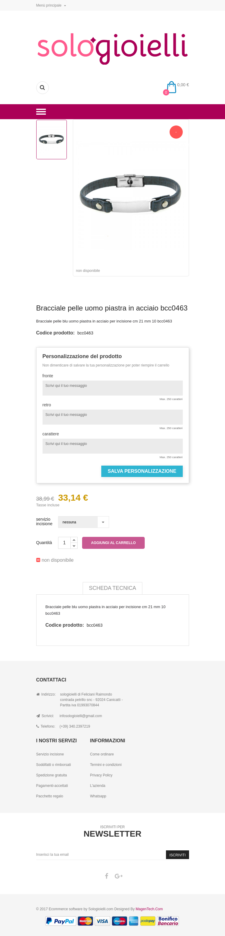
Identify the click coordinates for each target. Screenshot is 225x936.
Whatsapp (98, 796)
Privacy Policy (101, 775)
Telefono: (45, 726)
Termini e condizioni (105, 765)
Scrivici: (45, 716)
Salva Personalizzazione (142, 471)
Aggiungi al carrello (113, 543)
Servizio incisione (50, 754)
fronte (48, 376)
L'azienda (97, 786)
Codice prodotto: (55, 333)
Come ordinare (102, 754)
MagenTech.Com (149, 909)
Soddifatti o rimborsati (53, 765)
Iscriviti (177, 855)
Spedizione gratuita (51, 775)
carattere (51, 434)
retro (47, 405)
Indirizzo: (46, 694)
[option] (51, 139)
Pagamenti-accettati (52, 786)
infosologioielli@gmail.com (81, 716)
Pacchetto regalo (49, 796)
